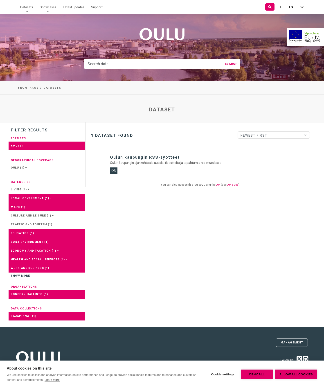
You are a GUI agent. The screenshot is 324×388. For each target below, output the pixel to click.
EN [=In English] (291, 7)
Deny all (257, 374)
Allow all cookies (296, 374)
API (218, 184)
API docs (232, 184)
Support (97, 7)
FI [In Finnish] (281, 7)
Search (231, 63)
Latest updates (73, 7)
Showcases (48, 7)
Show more (20, 275)
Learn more (52, 379)
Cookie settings (222, 374)
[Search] (269, 7)
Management (292, 342)
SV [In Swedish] (302, 7)
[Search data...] (153, 64)
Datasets (26, 7)
